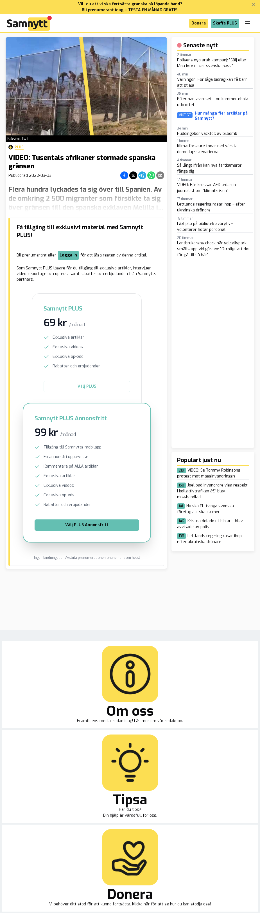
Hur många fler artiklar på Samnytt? (221, 116)
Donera (198, 23)
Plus (16, 147)
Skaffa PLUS (225, 23)
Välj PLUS (87, 386)
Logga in (68, 255)
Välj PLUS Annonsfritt (86, 525)
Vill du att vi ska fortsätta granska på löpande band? (130, 4)
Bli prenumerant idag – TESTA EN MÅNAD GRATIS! (130, 10)
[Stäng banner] (253, 4)
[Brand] (29, 23)
